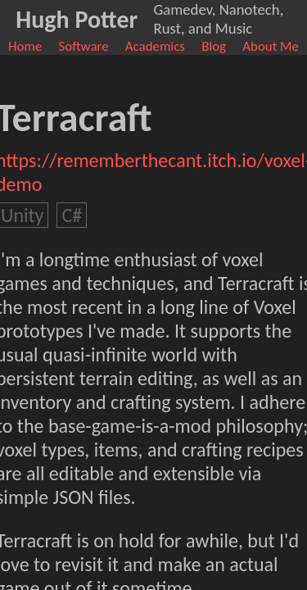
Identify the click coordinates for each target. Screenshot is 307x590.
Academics (155, 46)
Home (25, 46)
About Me (270, 46)
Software (84, 46)
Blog (213, 46)
